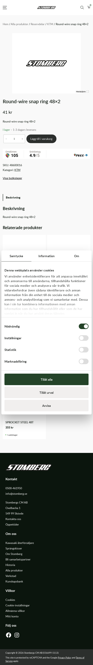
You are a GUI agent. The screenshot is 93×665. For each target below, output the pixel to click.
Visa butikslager (12, 178)
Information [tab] (46, 256)
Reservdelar (38, 24)
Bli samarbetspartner (18, 559)
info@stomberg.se (16, 494)
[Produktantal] (14, 139)
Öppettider (12, 524)
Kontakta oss (13, 519)
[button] (88, 7)
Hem (5, 24)
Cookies (10, 600)
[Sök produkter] (82, 7)
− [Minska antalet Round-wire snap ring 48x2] (6, 138)
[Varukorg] (88, 7)
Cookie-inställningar (17, 605)
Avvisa (46, 405)
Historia (10, 565)
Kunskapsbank (14, 581)
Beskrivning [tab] (13, 197)
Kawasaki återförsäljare (19, 543)
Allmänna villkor (15, 611)
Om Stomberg (13, 554)
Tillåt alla (47, 379)
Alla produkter (19, 24)
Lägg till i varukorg (41, 139)
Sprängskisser (13, 548)
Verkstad (10, 576)
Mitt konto (12, 616)
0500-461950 (13, 488)
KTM (50, 24)
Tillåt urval (46, 392)
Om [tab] (76, 256)
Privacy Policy (64, 657)
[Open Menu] (4, 7)
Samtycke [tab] (16, 256)
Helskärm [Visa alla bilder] (82, 91)
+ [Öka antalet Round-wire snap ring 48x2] (22, 138)
